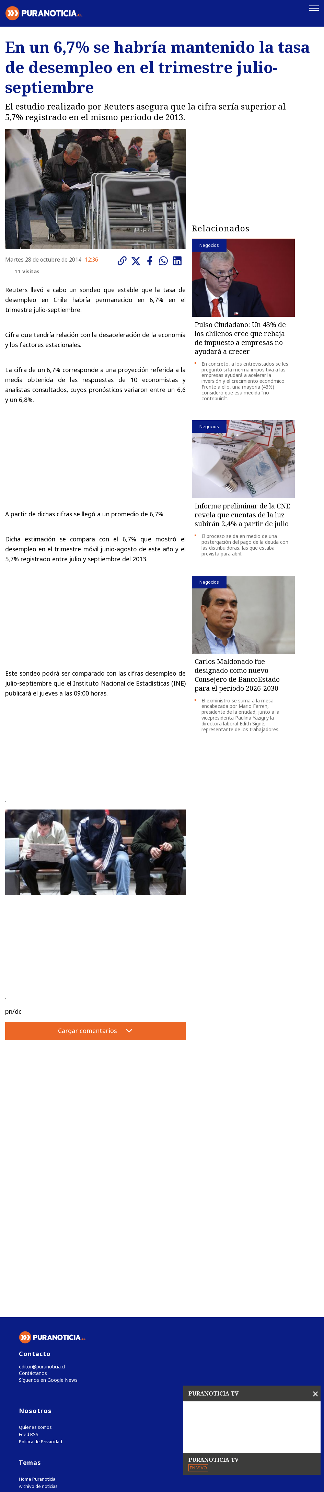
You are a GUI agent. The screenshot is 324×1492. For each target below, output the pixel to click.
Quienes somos (35, 1285)
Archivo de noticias (38, 1344)
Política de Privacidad (40, 1300)
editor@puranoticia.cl (40, 1223)
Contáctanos (32, 1230)
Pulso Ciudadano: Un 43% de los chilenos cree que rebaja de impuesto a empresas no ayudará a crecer (240, 337)
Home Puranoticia (37, 1337)
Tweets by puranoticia (48, 1365)
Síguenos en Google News (46, 1238)
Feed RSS (28, 1292)
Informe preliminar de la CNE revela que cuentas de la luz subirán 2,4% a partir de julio (242, 514)
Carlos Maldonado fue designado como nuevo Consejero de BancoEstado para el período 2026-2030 (237, 674)
